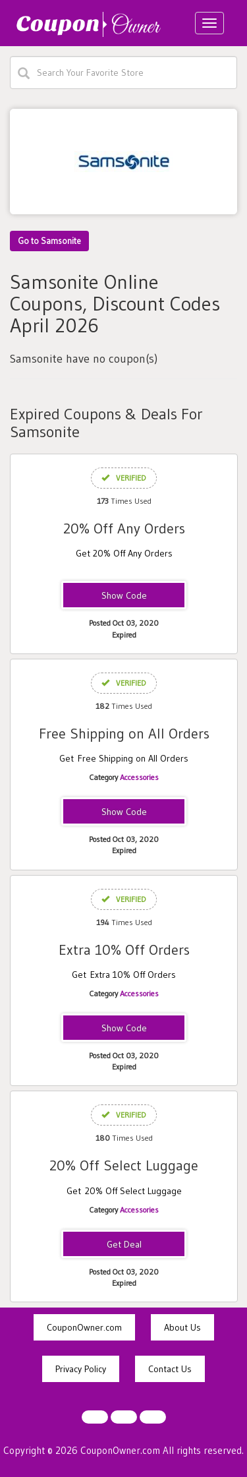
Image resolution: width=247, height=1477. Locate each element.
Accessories (139, 777)
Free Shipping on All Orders (124, 733)
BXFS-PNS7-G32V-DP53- (124, 812)
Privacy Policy (80, 1369)
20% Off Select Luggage (123, 1165)
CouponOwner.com (84, 1327)
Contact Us (170, 1369)
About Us (182, 1327)
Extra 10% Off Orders (124, 950)
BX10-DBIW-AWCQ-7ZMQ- (124, 1028)
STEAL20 (123, 596)
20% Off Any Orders (124, 528)
